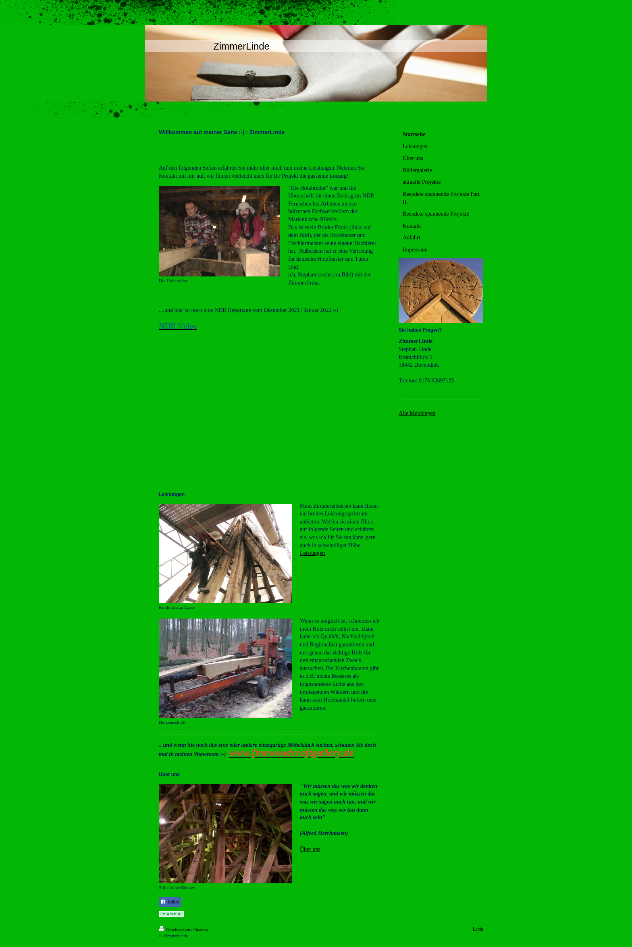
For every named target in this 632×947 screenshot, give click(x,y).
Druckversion (174, 929)
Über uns (310, 849)
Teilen (169, 902)
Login (478, 928)
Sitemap (200, 929)
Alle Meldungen (417, 413)
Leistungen (312, 553)
